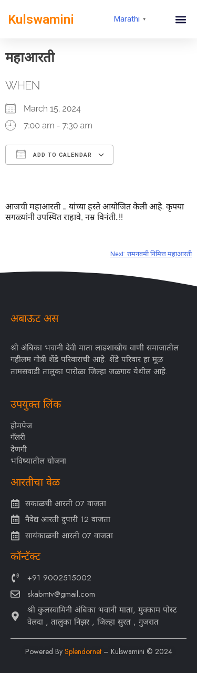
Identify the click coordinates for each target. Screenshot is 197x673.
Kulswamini (41, 19)
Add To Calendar (54, 154)
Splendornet (83, 651)
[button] (180, 19)
